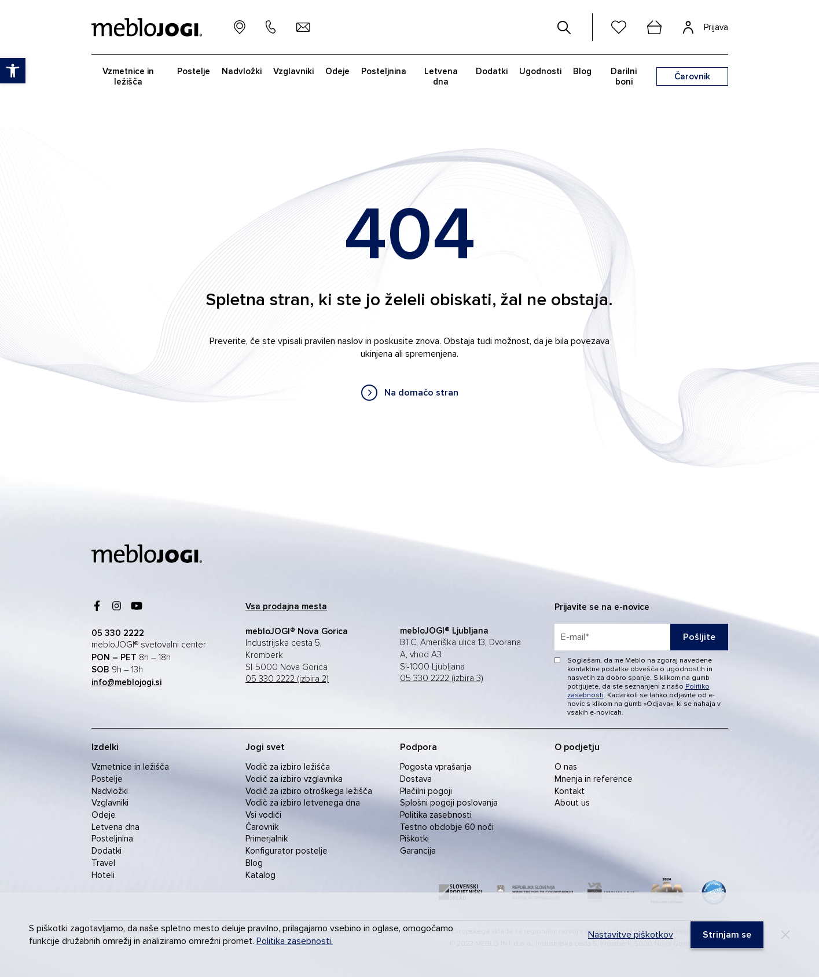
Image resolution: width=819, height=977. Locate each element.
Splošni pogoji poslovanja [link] (449, 802)
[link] (409, 393)
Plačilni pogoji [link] (426, 791)
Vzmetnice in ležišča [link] (130, 767)
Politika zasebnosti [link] (436, 815)
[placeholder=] (641, 637)
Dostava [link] (416, 779)
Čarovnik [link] (261, 827)
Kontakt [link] (569, 791)
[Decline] (785, 934)
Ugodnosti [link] (540, 71)
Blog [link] (254, 863)
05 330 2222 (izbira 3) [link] (441, 678)
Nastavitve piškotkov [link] (630, 935)
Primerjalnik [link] (266, 838)
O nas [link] (565, 767)
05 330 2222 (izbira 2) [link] (287, 679)
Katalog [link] (260, 875)
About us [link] (572, 802)
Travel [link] (103, 863)
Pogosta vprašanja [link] (435, 767)
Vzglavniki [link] (109, 802)
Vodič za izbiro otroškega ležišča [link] (308, 791)
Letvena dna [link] (115, 827)
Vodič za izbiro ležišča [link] (287, 767)
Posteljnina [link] (112, 838)
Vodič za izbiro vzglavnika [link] (294, 779)
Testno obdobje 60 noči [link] (447, 827)
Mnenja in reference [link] (593, 779)
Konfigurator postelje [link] (286, 851)
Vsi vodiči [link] (263, 815)
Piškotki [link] (414, 838)
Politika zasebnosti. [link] (294, 941)
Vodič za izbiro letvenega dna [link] (302, 802)
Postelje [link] (107, 779)
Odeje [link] (103, 815)
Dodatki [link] (106, 851)
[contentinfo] (409, 302)
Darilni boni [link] (624, 76)
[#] (564, 27)
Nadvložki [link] (109, 791)
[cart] (654, 27)
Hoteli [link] (103, 875)
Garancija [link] (418, 851)
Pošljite (699, 637)
